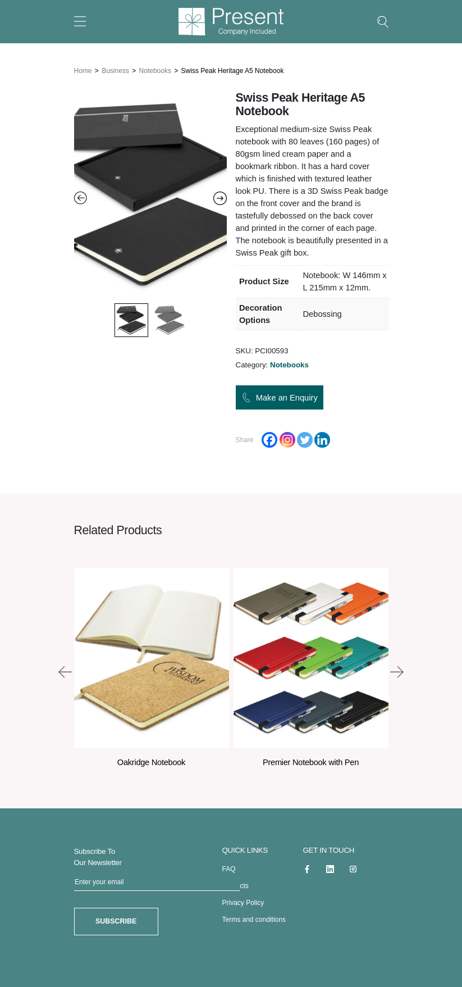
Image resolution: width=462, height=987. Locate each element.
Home (83, 70)
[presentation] (65, 671)
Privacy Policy (243, 902)
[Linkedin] (322, 439)
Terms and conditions (254, 919)
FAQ (229, 868)
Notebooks (155, 70)
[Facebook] (269, 439)
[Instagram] (287, 439)
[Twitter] (305, 439)
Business (115, 70)
